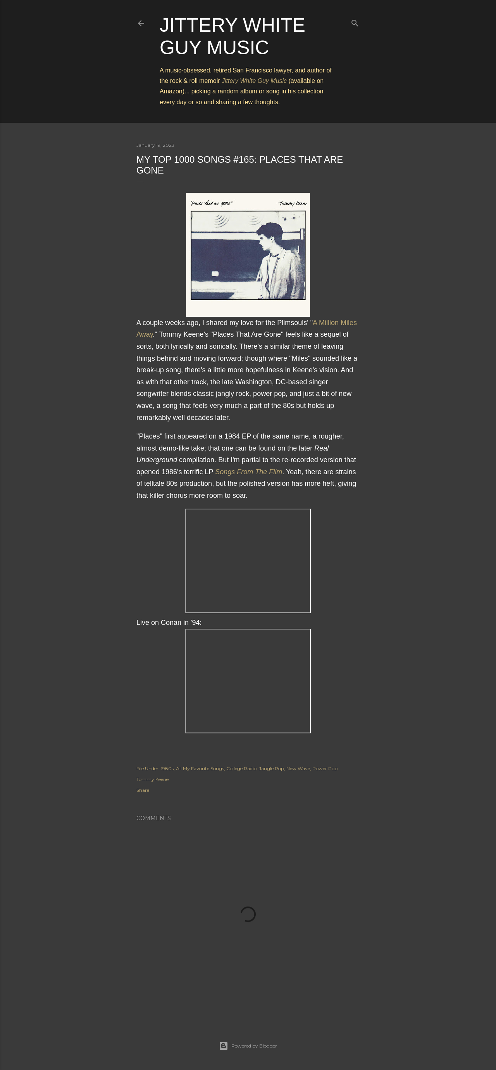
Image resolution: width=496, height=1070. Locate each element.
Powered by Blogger (248, 1046)
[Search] (355, 21)
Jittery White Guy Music (254, 80)
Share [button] (142, 790)
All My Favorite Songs (200, 768)
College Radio (241, 768)
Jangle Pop (271, 768)
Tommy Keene (152, 779)
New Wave (298, 768)
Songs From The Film (248, 472)
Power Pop (325, 768)
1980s (167, 768)
